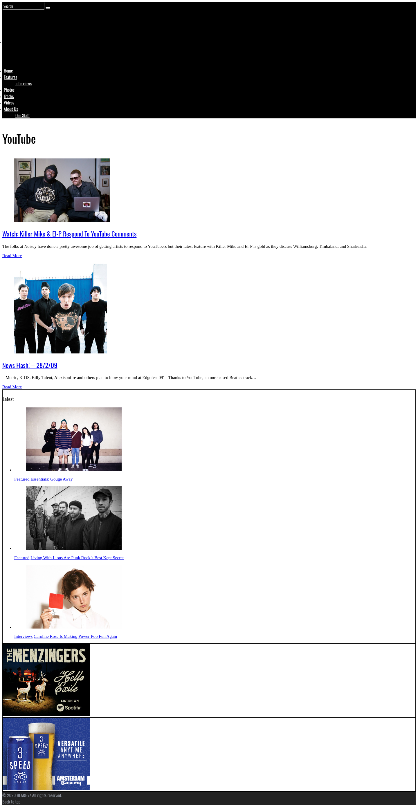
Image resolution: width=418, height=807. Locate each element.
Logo (18, 52)
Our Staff (22, 115)
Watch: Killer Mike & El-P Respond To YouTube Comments (69, 234)
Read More (12, 255)
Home (8, 70)
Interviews (23, 83)
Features (10, 77)
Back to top (11, 801)
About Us (11, 109)
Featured (21, 479)
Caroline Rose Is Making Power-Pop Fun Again (75, 636)
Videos (9, 102)
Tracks (9, 96)
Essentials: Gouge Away (51, 479)
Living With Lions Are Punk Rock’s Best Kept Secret (77, 557)
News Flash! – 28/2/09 (29, 365)
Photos (9, 89)
